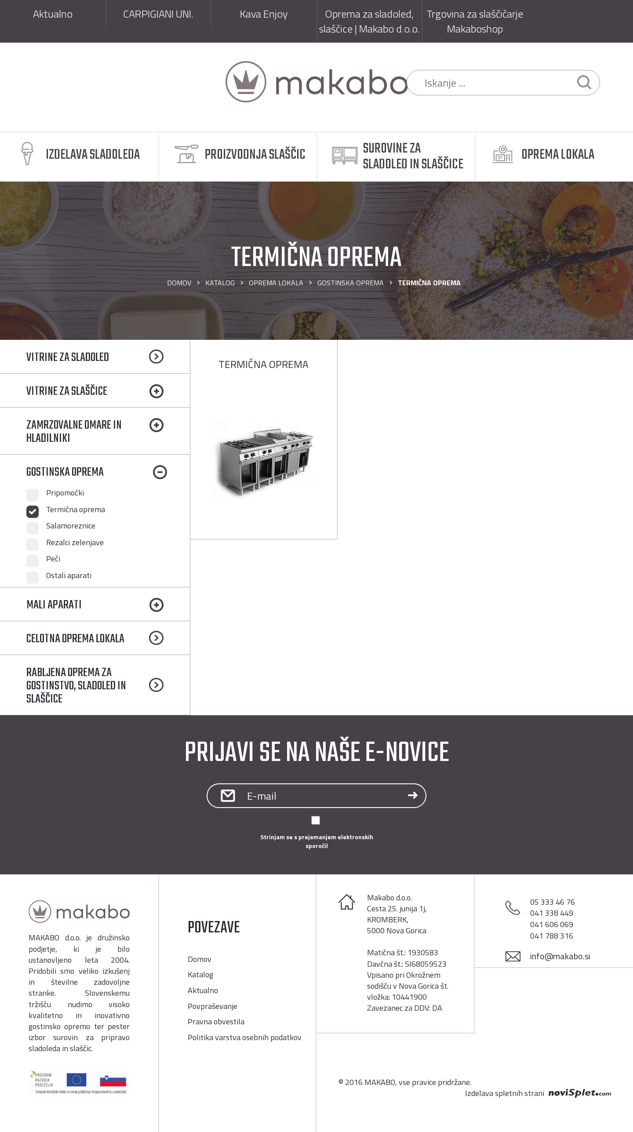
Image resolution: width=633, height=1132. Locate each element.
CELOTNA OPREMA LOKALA (75, 639)
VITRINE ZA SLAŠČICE (66, 391)
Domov (179, 282)
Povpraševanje (212, 1006)
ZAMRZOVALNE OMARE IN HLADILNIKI (74, 432)
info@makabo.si (560, 956)
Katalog (220, 282)
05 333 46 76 (552, 902)
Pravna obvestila (216, 1021)
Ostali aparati (68, 575)
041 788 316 (551, 936)
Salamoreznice (70, 526)
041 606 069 (551, 924)
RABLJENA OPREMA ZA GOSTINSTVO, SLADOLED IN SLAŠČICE (76, 686)
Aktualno (203, 990)
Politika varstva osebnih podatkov (245, 1037)
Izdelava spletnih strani (504, 1093)
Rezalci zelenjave (75, 542)
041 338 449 (551, 913)
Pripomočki (65, 493)
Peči (53, 559)
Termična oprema (75, 509)
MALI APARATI (54, 605)
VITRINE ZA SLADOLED (67, 357)
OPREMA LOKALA (276, 282)
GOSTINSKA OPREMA (350, 282)
